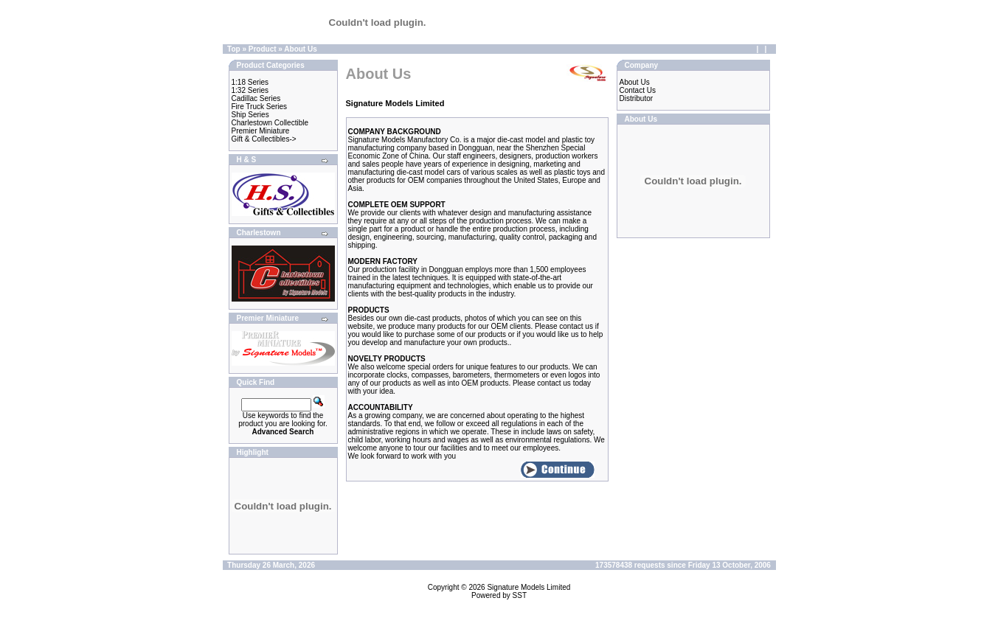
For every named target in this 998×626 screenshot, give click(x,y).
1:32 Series (250, 90)
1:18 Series (250, 82)
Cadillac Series (256, 98)
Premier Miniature (261, 131)
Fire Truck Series (260, 106)
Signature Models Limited (528, 587)
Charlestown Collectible (270, 123)
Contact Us (638, 90)
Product (263, 49)
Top (233, 49)
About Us (300, 49)
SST (520, 595)
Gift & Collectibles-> (264, 139)
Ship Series (250, 115)
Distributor (637, 98)
